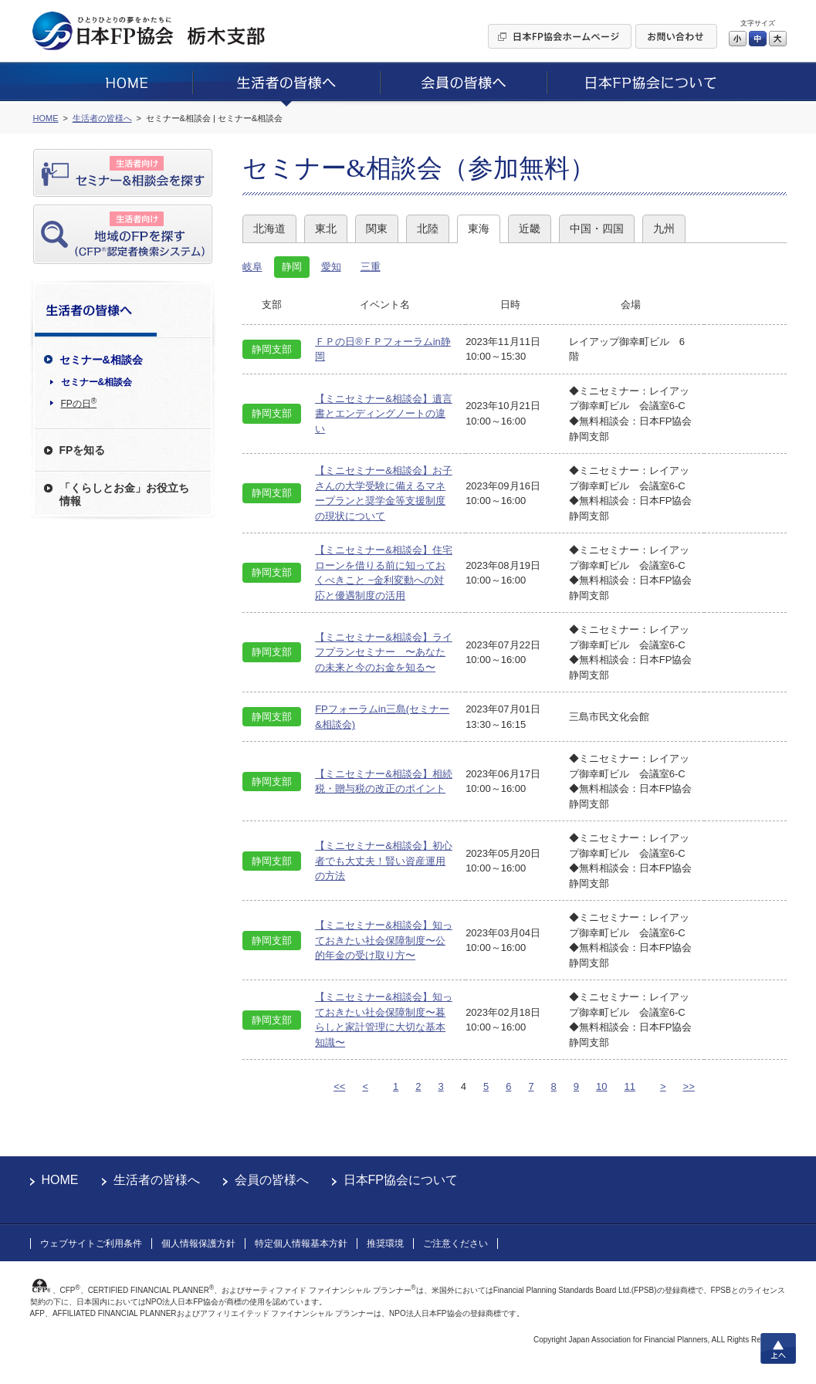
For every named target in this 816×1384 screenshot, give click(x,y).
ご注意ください (455, 1243)
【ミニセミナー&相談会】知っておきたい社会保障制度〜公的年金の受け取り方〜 (383, 940)
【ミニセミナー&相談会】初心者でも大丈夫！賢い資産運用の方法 (383, 860)
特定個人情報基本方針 (301, 1243)
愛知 (331, 266)
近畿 (529, 228)
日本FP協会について (401, 1179)
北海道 (269, 228)
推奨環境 (385, 1243)
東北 (326, 228)
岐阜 (252, 266)
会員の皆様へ (272, 1179)
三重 (371, 266)
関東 (377, 228)
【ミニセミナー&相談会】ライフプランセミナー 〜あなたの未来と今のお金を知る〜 (383, 652)
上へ (778, 1348)
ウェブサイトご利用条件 (91, 1243)
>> (689, 1086)
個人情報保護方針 (198, 1243)
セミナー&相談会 (97, 382)
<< (339, 1086)
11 (630, 1086)
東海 (478, 228)
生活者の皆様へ (156, 1179)
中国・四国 (597, 228)
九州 (664, 228)
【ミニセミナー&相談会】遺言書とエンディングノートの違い (383, 414)
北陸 (427, 228)
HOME (60, 1179)
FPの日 (79, 403)
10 (601, 1086)
